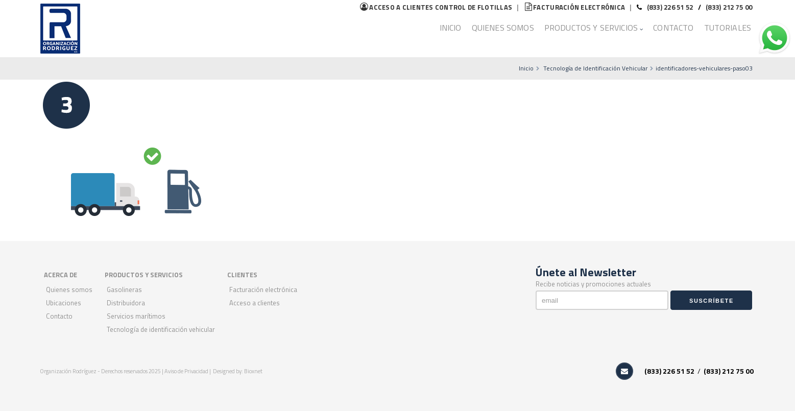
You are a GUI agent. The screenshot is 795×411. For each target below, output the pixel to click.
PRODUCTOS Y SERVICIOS (144, 275)
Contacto (673, 27)
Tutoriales (728, 27)
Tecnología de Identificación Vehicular (595, 68)
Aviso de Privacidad (186, 371)
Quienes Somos (503, 27)
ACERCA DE (60, 275)
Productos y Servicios (591, 27)
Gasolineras (124, 289)
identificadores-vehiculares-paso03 (704, 68)
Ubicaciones (63, 303)
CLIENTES (242, 275)
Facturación (575, 7)
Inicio (451, 27)
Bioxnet (253, 371)
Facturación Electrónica (263, 289)
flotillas (436, 7)
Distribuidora (126, 303)
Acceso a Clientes (254, 303)
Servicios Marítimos (136, 316)
